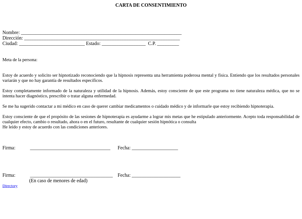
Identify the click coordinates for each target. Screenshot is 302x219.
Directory (10, 185)
